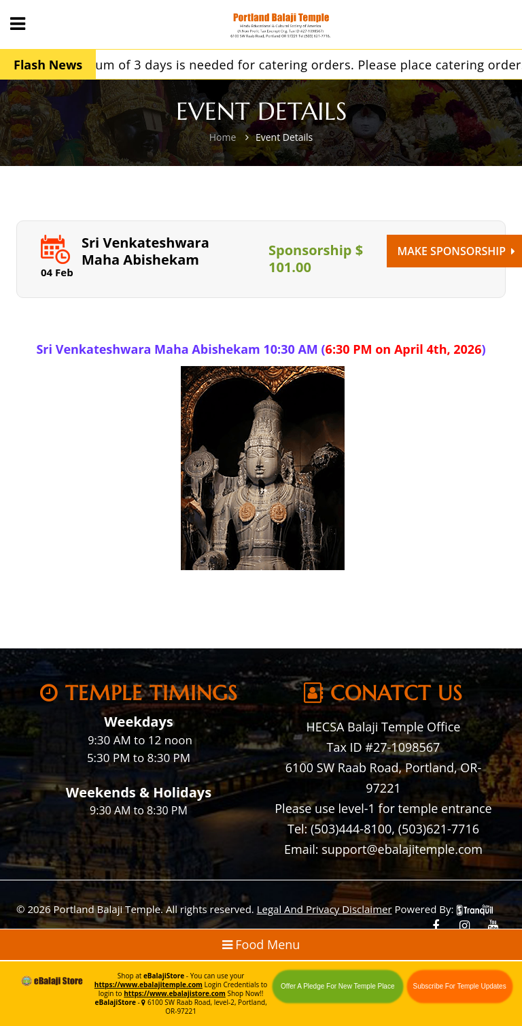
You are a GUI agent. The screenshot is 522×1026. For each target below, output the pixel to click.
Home (223, 137)
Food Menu (261, 944)
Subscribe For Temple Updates (459, 986)
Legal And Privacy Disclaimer (324, 909)
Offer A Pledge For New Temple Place (338, 986)
